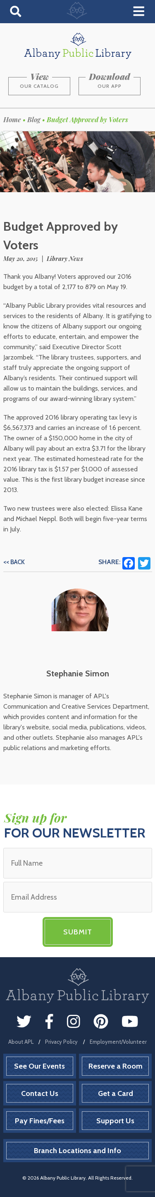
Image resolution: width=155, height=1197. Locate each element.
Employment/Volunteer (118, 1041)
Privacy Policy (61, 1041)
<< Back (14, 562)
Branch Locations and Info (77, 1150)
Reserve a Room (115, 1066)
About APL (20, 1041)
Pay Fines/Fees (39, 1120)
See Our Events (39, 1066)
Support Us (115, 1120)
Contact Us (39, 1093)
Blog (34, 119)
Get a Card (115, 1093)
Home (12, 119)
